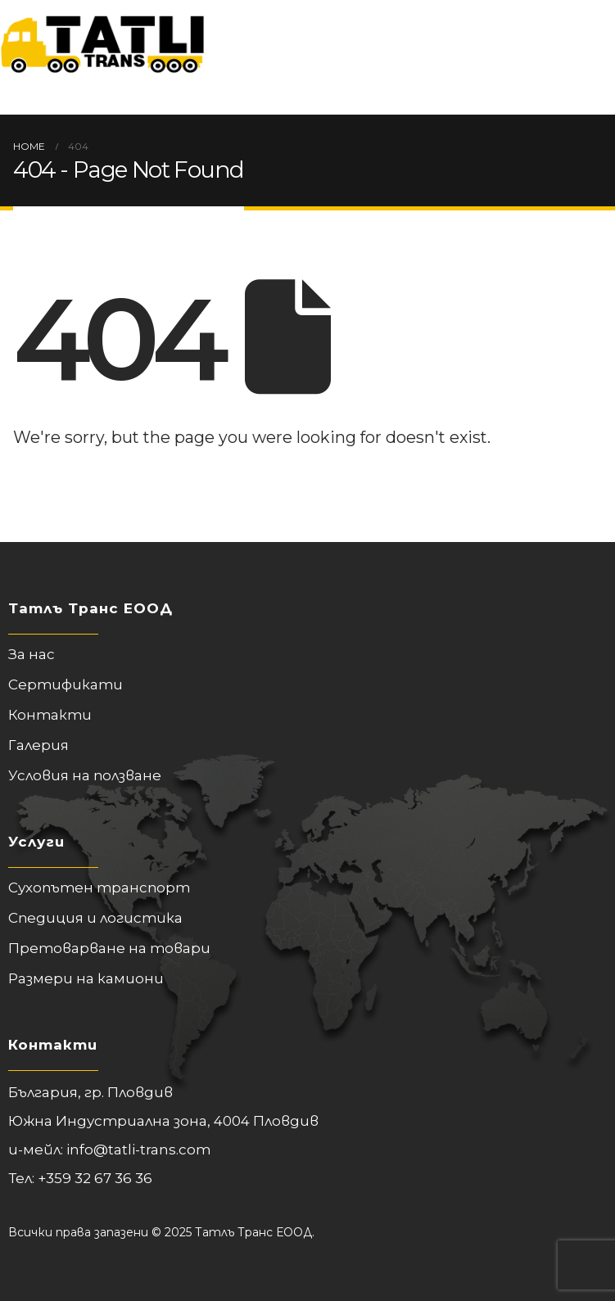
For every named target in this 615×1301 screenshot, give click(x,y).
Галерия (38, 745)
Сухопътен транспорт (99, 887)
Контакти (50, 715)
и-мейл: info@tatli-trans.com (109, 1149)
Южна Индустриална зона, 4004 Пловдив (163, 1121)
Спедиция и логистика (95, 918)
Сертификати (65, 684)
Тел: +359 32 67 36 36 (80, 1178)
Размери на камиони (86, 978)
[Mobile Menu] (26, 94)
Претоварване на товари (109, 948)
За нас (31, 654)
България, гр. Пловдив (90, 1092)
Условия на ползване (84, 775)
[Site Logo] (102, 37)
